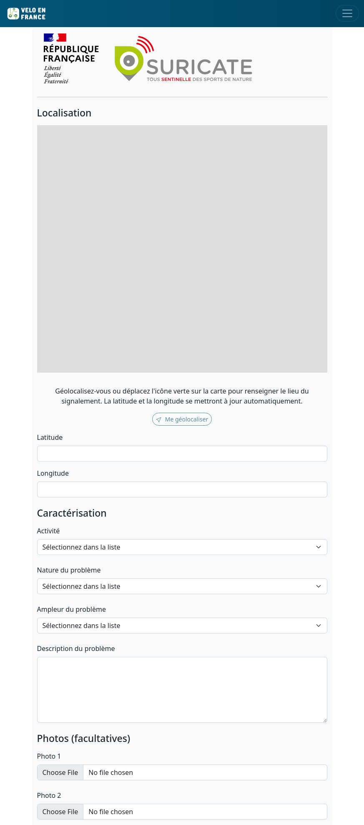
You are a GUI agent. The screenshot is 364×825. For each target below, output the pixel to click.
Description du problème (76, 648)
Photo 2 (49, 795)
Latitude (50, 437)
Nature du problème (69, 570)
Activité (48, 530)
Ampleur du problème (71, 609)
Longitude (53, 473)
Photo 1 (49, 756)
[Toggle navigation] (347, 13)
